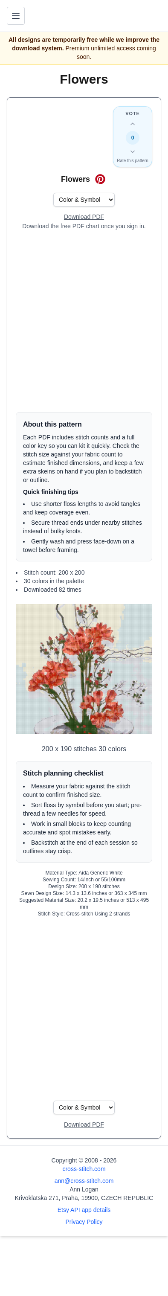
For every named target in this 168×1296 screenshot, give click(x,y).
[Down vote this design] (132, 151)
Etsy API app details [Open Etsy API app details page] (84, 1209)
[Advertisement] (84, 321)
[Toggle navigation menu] (16, 16)
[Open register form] (84, 217)
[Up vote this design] (132, 124)
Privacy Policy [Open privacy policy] (83, 1221)
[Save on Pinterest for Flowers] (100, 179)
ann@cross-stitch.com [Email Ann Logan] (84, 1180)
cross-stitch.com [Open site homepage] (83, 1168)
